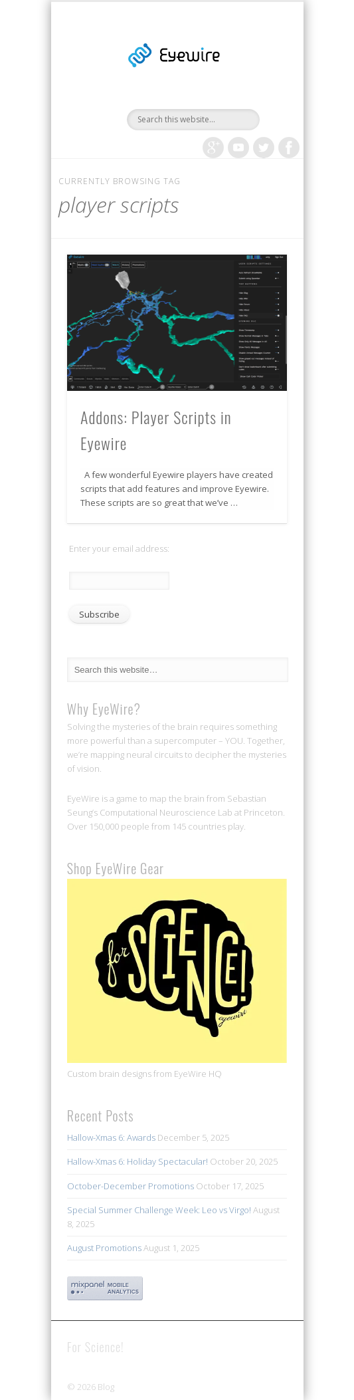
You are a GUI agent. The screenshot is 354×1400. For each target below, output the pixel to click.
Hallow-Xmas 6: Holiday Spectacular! (137, 1161)
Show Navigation (254, 119)
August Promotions (104, 1248)
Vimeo (238, 147)
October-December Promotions (130, 1186)
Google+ (213, 147)
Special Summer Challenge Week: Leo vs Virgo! (159, 1210)
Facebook (289, 147)
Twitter (263, 147)
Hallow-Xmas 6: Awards (111, 1137)
